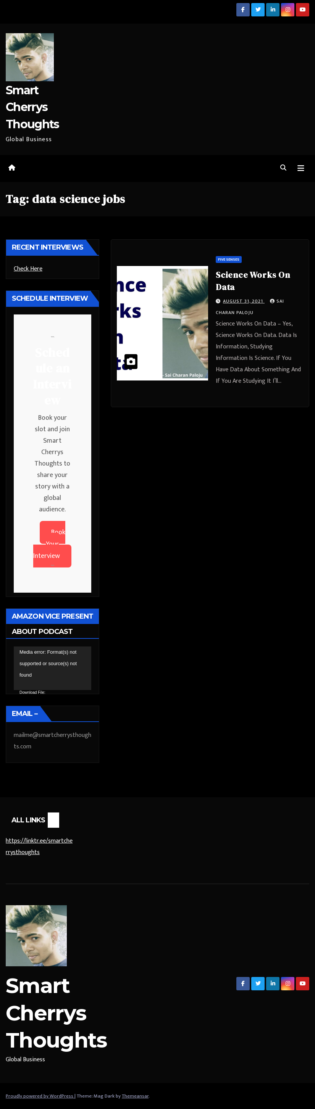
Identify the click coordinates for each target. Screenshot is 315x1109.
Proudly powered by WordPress (40, 1096)
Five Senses (228, 259)
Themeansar (135, 1096)
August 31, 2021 (244, 301)
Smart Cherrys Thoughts (32, 107)
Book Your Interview (49, 544)
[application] (52, 668)
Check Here (28, 269)
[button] (283, 168)
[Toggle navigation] (300, 168)
